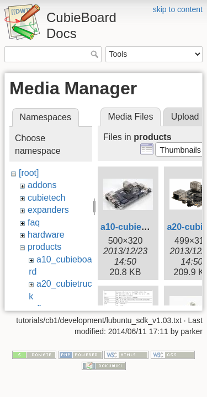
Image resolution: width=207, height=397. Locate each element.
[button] (180, 149)
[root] (29, 173)
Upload (185, 116)
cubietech (47, 197)
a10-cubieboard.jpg (141, 227)
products (44, 246)
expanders (48, 209)
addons (42, 185)
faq (34, 222)
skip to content (178, 9)
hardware (46, 234)
